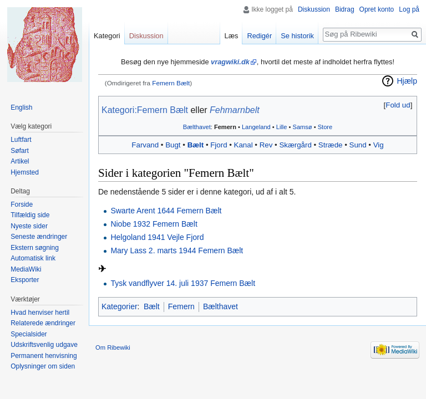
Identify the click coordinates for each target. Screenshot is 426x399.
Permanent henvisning (44, 356)
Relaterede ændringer (43, 323)
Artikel (20, 161)
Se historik (297, 36)
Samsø (302, 127)
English (21, 107)
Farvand (145, 145)
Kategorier (120, 306)
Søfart (20, 151)
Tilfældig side (30, 215)
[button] (398, 105)
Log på (409, 9)
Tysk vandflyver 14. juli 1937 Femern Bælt (182, 283)
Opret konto (376, 9)
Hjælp (407, 80)
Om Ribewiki (112, 347)
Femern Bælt (171, 82)
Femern (225, 127)
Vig (378, 145)
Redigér (259, 36)
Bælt (195, 145)
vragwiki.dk (230, 62)
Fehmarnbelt (235, 110)
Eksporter (25, 280)
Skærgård (295, 145)
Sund (358, 145)
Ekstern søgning (35, 248)
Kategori (107, 36)
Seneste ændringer (39, 237)
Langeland (256, 127)
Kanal (243, 145)
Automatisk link (33, 258)
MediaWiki (26, 269)
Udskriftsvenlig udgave (44, 345)
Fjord (218, 145)
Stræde (330, 145)
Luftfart (21, 140)
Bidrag (344, 9)
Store (325, 127)
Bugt (172, 145)
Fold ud (398, 105)
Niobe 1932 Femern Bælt (153, 223)
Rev (266, 145)
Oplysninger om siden (43, 366)
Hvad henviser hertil (40, 312)
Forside (22, 204)
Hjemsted (25, 172)
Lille (281, 127)
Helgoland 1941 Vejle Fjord (157, 237)
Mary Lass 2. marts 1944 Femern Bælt (176, 250)
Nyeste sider (29, 226)
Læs (232, 36)
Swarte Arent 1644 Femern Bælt (165, 210)
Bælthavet (197, 127)
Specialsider (29, 334)
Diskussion (314, 9)
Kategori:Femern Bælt (145, 110)
